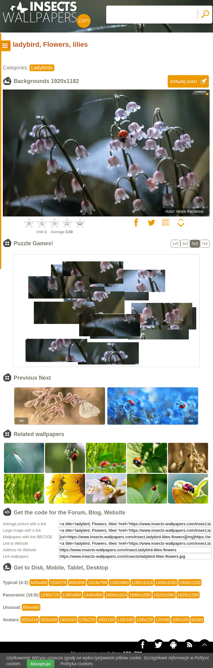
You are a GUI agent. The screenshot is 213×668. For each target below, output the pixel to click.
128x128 (144, 619)
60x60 (197, 619)
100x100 (180, 619)
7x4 (205, 244)
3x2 (185, 244)
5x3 (195, 244)
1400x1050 (166, 582)
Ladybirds (41, 67)
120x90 (163, 619)
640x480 (38, 582)
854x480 (31, 607)
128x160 (125, 619)
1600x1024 (116, 594)
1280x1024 (142, 582)
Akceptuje (40, 663)
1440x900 (93, 594)
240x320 (68, 619)
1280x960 (119, 582)
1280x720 (50, 594)
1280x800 (71, 594)
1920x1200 (188, 594)
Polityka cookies (77, 663)
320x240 (48, 619)
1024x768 (97, 582)
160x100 (106, 619)
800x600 (77, 582)
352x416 (29, 619)
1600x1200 (190, 582)
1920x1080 (164, 594)
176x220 (87, 619)
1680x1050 (140, 594)
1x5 (176, 244)
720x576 (58, 582)
